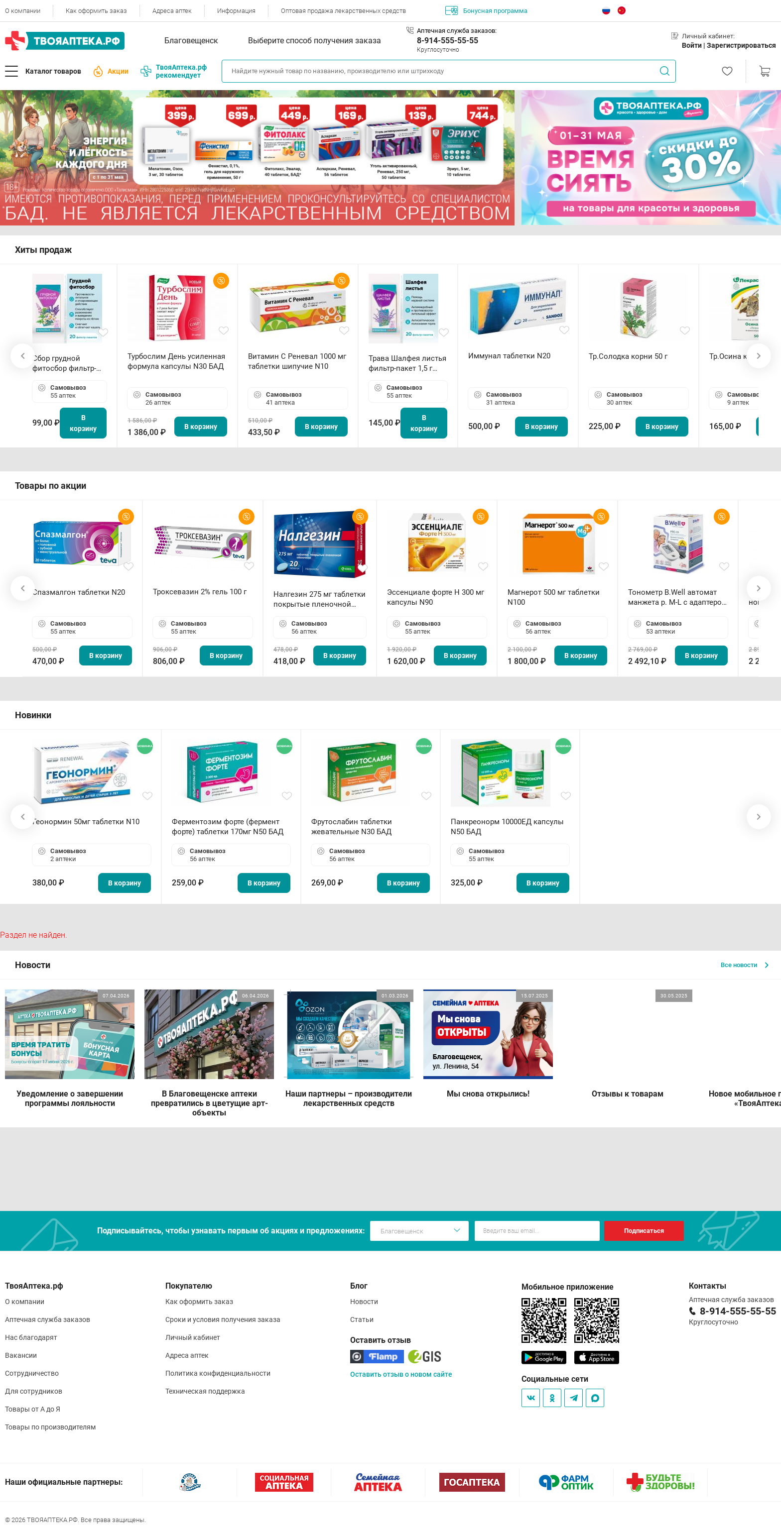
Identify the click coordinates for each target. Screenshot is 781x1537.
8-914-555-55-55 (447, 40)
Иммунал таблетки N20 (509, 355)
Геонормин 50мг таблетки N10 (85, 821)
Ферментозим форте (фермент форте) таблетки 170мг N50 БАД (227, 826)
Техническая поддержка (205, 1391)
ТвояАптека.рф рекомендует (173, 71)
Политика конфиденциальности (217, 1373)
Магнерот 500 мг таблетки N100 (554, 597)
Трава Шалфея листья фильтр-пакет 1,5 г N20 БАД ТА (407, 363)
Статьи (362, 1319)
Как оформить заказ (96, 10)
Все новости (745, 965)
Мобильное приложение (567, 1287)
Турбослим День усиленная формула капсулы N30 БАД (176, 361)
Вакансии (21, 1355)
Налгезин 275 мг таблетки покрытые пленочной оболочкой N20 (319, 599)
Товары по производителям (50, 1427)
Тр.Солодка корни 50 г (628, 356)
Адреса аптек (172, 10)
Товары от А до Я (32, 1409)
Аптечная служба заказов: (457, 30)
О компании (22, 10)
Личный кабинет (192, 1337)
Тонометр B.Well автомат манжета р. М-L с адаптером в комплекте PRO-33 (677, 597)
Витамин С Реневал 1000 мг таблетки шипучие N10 (297, 361)
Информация (236, 10)
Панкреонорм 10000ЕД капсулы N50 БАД (507, 826)
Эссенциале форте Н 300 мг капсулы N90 (435, 597)
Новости (364, 1302)
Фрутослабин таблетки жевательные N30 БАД (351, 826)
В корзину (83, 423)
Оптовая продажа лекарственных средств (343, 10)
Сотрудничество (32, 1373)
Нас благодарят (31, 1337)
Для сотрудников (33, 1391)
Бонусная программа (486, 10)
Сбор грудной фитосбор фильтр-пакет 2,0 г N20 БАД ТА (66, 363)
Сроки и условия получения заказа (222, 1319)
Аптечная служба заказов (47, 1319)
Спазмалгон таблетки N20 (78, 592)
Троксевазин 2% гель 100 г (200, 591)
